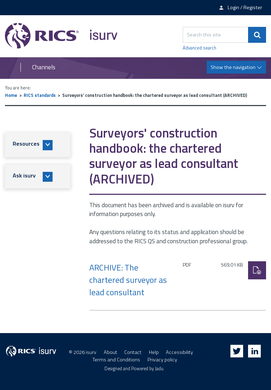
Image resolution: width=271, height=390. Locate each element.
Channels (43, 67)
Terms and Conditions (116, 359)
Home (11, 95)
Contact (132, 352)
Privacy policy (162, 359)
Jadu (159, 368)
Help (154, 352)
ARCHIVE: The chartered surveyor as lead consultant (128, 279)
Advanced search (199, 48)
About (110, 352)
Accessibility (179, 352)
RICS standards (40, 95)
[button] (37, 145)
